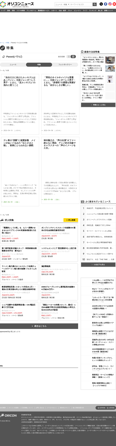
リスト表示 (68, 56)
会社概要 (3, 408)
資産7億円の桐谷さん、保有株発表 (99, 237)
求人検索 (71, 220)
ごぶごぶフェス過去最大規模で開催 (100, 214)
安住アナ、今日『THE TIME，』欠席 (100, 259)
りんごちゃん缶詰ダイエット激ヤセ (100, 254)
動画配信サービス (43, 10)
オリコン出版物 (13, 408)
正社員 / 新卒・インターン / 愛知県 (19, 253)
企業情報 (111, 408)
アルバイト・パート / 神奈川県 (58, 311)
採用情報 (102, 408)
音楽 (13, 10)
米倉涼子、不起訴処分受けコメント (100, 208)
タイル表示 (73, 56)
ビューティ (77, 10)
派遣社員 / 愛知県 (19, 234)
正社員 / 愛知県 (58, 252)
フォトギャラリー (65, 65)
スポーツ (54, 10)
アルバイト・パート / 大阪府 (19, 272)
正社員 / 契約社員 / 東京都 (19, 292)
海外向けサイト (65, 408)
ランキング (92, 10)
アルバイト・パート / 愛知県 (19, 310)
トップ (3, 10)
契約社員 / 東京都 (58, 270)
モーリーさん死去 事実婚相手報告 (99, 242)
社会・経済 (62, 10)
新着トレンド (108, 10)
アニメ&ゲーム (31, 10)
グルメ (70, 10)
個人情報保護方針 (78, 408)
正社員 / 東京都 (58, 232)
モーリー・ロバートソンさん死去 (99, 231)
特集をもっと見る (98, 105)
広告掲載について (27, 408)
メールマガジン (52, 408)
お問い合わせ (40, 408)
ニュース (13, 65)
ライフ (85, 10)
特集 (7, 43)
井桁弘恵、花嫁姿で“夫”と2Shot (98, 225)
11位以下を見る (98, 264)
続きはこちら (40, 326)
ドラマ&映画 (21, 10)
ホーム (2, 43)
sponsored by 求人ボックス (10, 331)
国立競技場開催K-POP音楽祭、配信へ (101, 248)
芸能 (8, 10)
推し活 (100, 10)
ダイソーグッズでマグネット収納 (99, 220)
